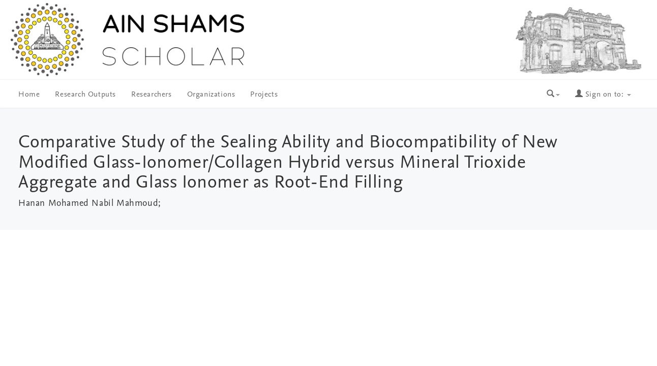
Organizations (211, 95)
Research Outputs (85, 95)
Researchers (151, 95)
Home (29, 95)
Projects (264, 95)
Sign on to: (603, 95)
